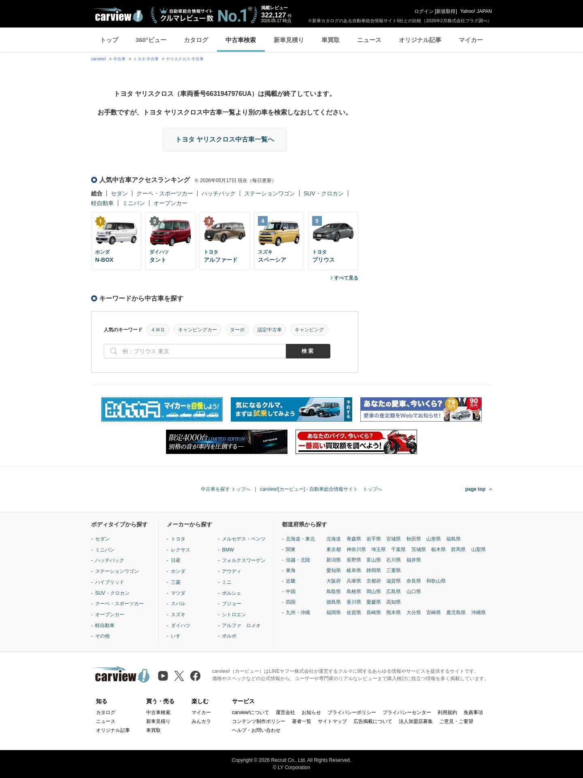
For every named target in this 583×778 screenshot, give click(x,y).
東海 (291, 570)
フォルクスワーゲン (244, 560)
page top (475, 489)
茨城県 (418, 549)
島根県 (354, 591)
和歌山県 (436, 581)
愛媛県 (373, 602)
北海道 (333, 539)
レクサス (180, 550)
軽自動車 (102, 203)
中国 (291, 591)
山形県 (433, 539)
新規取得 (445, 11)
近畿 (291, 581)
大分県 (413, 612)
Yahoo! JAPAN (476, 11)
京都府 (373, 581)
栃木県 (438, 549)
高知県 (393, 602)
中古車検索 (241, 39)
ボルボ (229, 636)
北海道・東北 (300, 539)
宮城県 (393, 539)
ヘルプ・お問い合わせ (256, 730)
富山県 (373, 560)
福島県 (453, 539)
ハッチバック (219, 193)
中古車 (119, 59)
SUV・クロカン (324, 193)
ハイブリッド (109, 582)
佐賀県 (354, 612)
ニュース (369, 39)
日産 (176, 560)
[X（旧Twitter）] (179, 676)
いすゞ (178, 636)
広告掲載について (372, 721)
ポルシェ (231, 593)
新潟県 (333, 560)
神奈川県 (356, 549)
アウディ (231, 571)
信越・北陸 (298, 560)
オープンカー (170, 203)
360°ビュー (151, 39)
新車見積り (289, 39)
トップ (109, 39)
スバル (178, 603)
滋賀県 (393, 581)
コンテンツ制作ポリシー (258, 721)
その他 (102, 636)
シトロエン (234, 614)
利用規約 (447, 712)
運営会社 (285, 712)
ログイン (424, 11)
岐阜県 (354, 570)
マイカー (471, 39)
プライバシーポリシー (352, 712)
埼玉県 (378, 549)
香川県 (354, 602)
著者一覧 (301, 721)
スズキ (178, 614)
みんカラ (201, 721)
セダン (119, 193)
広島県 (393, 591)
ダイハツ (180, 625)
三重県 (393, 570)
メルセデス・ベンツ (244, 539)
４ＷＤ (158, 330)
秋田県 (413, 539)
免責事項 (473, 712)
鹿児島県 (456, 612)
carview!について (250, 712)
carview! (98, 59)
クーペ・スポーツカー (164, 193)
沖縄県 (478, 612)
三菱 (176, 582)
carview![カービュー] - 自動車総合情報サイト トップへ (321, 489)
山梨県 (478, 549)
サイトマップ (332, 721)
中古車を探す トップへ (226, 489)
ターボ (237, 330)
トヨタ (178, 539)
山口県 (413, 591)
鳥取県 (333, 591)
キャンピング (309, 330)
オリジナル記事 (420, 39)
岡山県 (373, 591)
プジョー (231, 603)
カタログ (196, 39)
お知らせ (311, 712)
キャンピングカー (197, 330)
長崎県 (373, 612)
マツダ (178, 593)
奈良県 (413, 581)
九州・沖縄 (298, 612)
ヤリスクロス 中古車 (185, 59)
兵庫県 (354, 581)
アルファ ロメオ (241, 625)
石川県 (393, 560)
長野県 (354, 560)
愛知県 (333, 570)
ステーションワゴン (269, 193)
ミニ (227, 582)
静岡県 (373, 570)
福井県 (413, 560)
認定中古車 (269, 330)
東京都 (333, 549)
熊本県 (393, 612)
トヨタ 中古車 (146, 59)
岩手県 (373, 539)
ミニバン (133, 203)
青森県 (354, 539)
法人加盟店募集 (416, 721)
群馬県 (458, 549)
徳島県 (333, 602)
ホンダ (178, 571)
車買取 (330, 39)
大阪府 (333, 581)
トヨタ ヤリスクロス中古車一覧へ (224, 139)
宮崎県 (433, 612)
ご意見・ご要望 (456, 721)
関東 (291, 549)
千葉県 (398, 549)
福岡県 (333, 612)
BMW (228, 550)
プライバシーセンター (407, 712)
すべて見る (346, 278)
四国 (291, 602)
